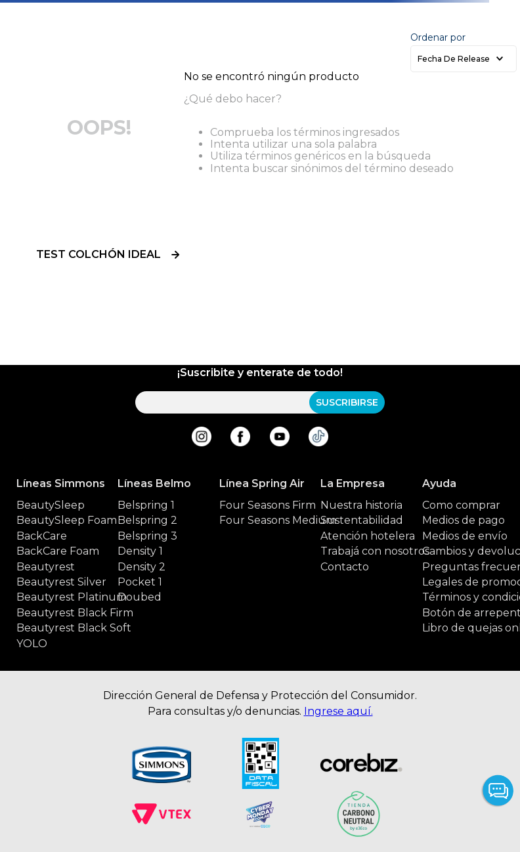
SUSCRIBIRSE (347, 402)
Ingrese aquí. (338, 711)
